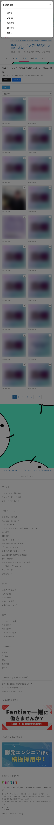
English (10, 18)
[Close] (50, 4)
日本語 (9, 13)
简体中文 (10, 23)
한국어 (9, 33)
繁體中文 (10, 28)
